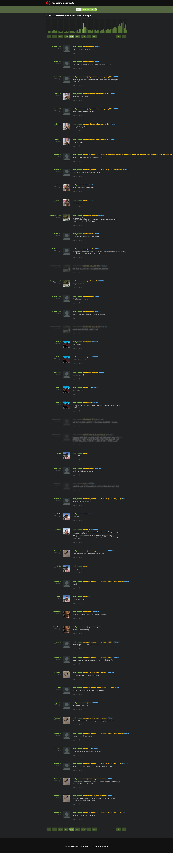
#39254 (110, 551)
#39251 (90, 596)
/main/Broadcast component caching (98, 688)
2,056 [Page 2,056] (60, 37)
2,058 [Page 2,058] (71, 37)
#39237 (124, 812)
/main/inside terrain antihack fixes (96, 94)
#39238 (110, 796)
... (54, 37)
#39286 (98, 62)
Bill (59, 688)
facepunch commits (60, 3)
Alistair (58, 94)
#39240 (124, 764)
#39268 (95, 342)
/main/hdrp (87, 342)
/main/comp (88, 612)
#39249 (101, 627)
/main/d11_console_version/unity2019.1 (98, 77)
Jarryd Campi (55, 215)
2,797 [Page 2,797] (94, 37)
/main (85, 185)
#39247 (117, 657)
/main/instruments (90, 215)
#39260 (98, 468)
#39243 (110, 718)
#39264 (95, 403)
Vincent (57, 529)
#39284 (113, 94)
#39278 (90, 185)
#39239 (110, 779)
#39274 (98, 249)
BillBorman (56, 46)
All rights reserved (99, 846)
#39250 (96, 612)
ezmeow (57, 372)
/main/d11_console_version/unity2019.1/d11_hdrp (102, 499)
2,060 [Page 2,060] (83, 37)
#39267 (95, 357)
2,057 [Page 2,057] (66, 37)
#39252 (126, 581)
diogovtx (57, 703)
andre (58, 185)
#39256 (90, 514)
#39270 (98, 311)
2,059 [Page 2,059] (77, 37)
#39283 (116, 109)
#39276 (101, 215)
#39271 (97, 296)
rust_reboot (78, 46)
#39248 (117, 642)
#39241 (95, 748)
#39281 (113, 139)
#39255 (95, 529)
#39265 (95, 387)
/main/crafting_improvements (95, 551)
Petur (58, 342)
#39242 (126, 733)
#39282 (113, 124)
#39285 (117, 77)
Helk (59, 453)
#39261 (90, 453)
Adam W (57, 551)
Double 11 (57, 77)
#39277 (90, 200)
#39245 (116, 688)
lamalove (57, 612)
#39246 (110, 672)
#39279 (126, 170)
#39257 (124, 499)
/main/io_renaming (90, 627)
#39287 (97, 46)
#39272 (101, 281)
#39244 (95, 703)
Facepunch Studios (80, 846)
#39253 (90, 566)
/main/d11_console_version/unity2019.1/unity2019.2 (103, 170)
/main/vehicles (89, 46)
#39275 (98, 234)
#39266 (101, 372)
